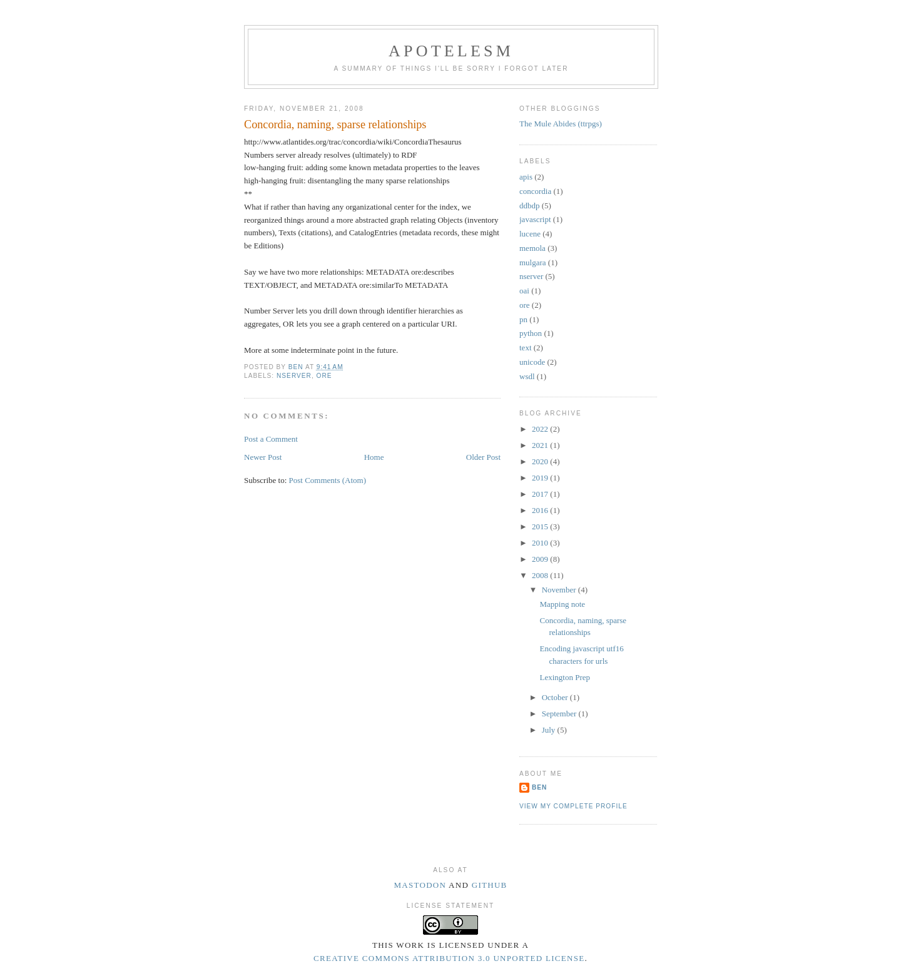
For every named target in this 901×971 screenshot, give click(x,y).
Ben (539, 787)
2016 (541, 510)
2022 (541, 429)
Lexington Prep (564, 677)
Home (374, 457)
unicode (532, 362)
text (525, 347)
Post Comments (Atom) (328, 480)
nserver (294, 375)
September (560, 713)
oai (524, 290)
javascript (535, 219)
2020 (541, 461)
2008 (541, 575)
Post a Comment (271, 439)
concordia (535, 191)
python (530, 333)
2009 (541, 559)
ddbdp (529, 205)
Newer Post (263, 457)
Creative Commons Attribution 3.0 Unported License (448, 958)
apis (525, 176)
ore (324, 375)
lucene (530, 233)
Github (489, 885)
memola (532, 248)
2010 (541, 542)
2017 (541, 494)
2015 (541, 526)
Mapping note (562, 604)
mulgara (532, 262)
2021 (541, 445)
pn (523, 319)
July (549, 730)
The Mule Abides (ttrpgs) (560, 123)
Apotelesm (451, 51)
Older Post (483, 457)
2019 (541, 477)
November (560, 589)
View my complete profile (573, 806)
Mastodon (420, 885)
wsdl (527, 376)
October (556, 697)
